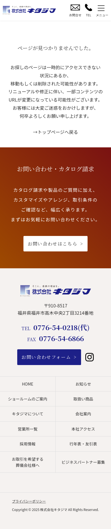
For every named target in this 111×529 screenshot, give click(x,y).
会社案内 (83, 414)
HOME (27, 384)
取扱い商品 (83, 399)
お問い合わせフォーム (46, 357)
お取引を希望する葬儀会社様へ (27, 462)
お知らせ (83, 384)
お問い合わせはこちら (52, 243)
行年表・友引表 (83, 444)
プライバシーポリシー (29, 501)
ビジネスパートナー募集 (83, 462)
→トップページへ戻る (55, 132)
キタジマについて (27, 414)
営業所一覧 (28, 429)
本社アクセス (83, 429)
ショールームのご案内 (27, 399)
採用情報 (28, 444)
